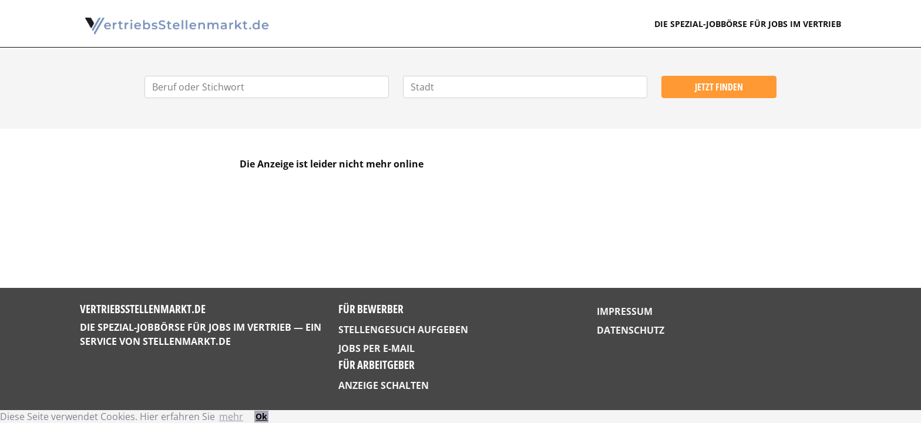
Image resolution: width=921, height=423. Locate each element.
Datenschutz (630, 330)
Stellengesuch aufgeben (403, 329)
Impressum (625, 311)
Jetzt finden (719, 86)
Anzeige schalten (383, 385)
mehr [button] (231, 416)
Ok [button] (261, 416)
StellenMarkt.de (187, 341)
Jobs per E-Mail (376, 348)
